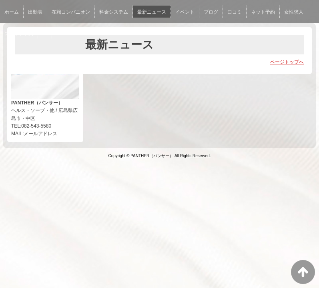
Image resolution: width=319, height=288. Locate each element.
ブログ (211, 12)
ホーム (11, 12)
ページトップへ (287, 62)
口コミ (234, 12)
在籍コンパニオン (71, 12)
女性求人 (293, 12)
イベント (185, 12)
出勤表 (35, 12)
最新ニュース (151, 12)
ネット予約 (263, 12)
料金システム (113, 12)
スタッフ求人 (18, 33)
